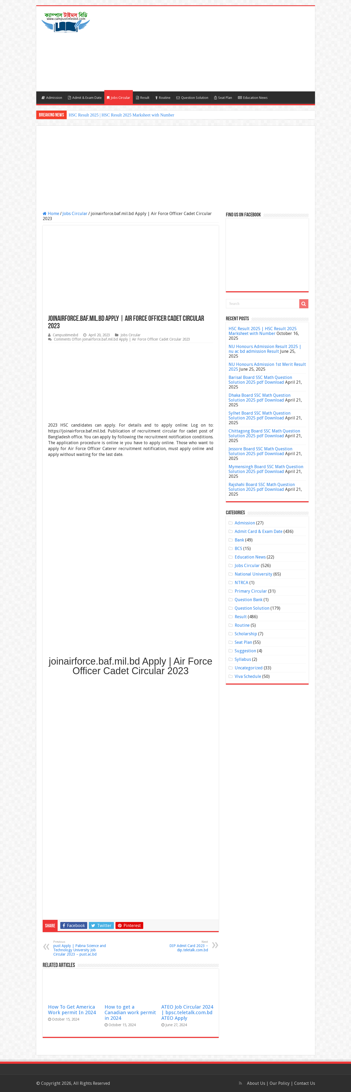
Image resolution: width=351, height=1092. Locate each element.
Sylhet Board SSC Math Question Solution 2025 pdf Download (259, 415)
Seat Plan (223, 98)
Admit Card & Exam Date (258, 531)
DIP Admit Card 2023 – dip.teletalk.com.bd (180, 946)
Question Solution (192, 98)
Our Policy (280, 1083)
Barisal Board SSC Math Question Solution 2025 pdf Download (260, 380)
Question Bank (248, 599)
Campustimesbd (65, 335)
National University (253, 574)
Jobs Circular (118, 98)
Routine (162, 98)
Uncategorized (249, 667)
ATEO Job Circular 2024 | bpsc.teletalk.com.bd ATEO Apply (187, 1012)
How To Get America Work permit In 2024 (72, 1009)
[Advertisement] (214, 48)
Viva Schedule (248, 676)
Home (51, 213)
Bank (239, 540)
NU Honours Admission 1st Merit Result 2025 (267, 367)
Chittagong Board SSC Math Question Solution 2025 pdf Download (264, 433)
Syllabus (243, 659)
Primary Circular (251, 591)
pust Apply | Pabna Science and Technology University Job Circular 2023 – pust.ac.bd (80, 948)
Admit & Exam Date (85, 98)
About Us (256, 1083)
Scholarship (246, 633)
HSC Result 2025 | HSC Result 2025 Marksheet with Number (121, 115)
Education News (253, 98)
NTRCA (241, 582)
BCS (238, 548)
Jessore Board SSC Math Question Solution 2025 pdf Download (260, 451)
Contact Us (304, 1083)
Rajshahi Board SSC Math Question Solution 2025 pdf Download (262, 487)
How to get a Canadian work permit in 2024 (130, 1012)
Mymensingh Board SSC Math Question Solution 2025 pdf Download (266, 469)
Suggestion (245, 650)
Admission (52, 98)
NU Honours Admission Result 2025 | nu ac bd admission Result (265, 349)
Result (142, 98)
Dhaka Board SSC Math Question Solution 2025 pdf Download (259, 398)
